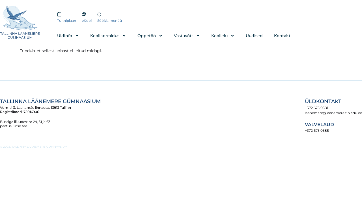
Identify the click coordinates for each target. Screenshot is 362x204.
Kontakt (282, 35)
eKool (87, 20)
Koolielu (222, 36)
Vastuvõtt (187, 36)
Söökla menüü (109, 20)
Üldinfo (68, 36)
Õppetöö (150, 36)
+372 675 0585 (317, 130)
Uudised (254, 35)
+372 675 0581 (316, 108)
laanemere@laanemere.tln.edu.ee (333, 113)
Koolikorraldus (108, 36)
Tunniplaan (66, 20)
